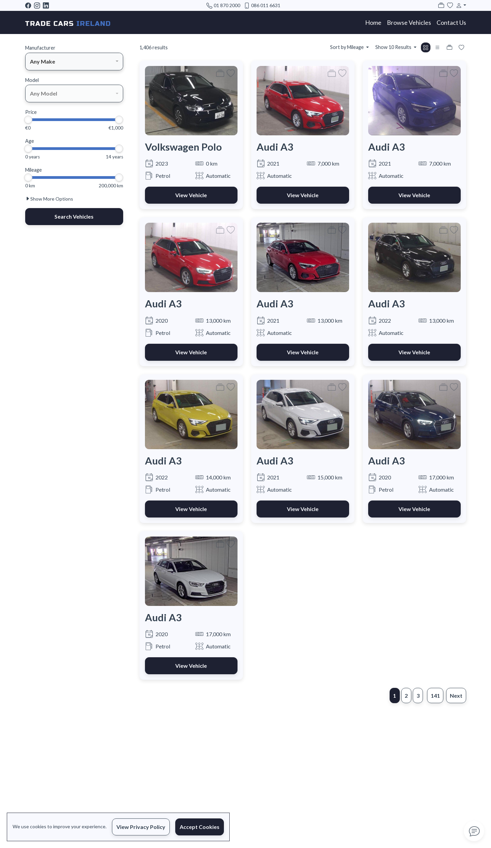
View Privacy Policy (140, 827)
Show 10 (393, 47)
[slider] (28, 120)
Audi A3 (275, 147)
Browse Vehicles (409, 22)
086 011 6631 (265, 5)
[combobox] (74, 61)
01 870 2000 (227, 5)
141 (435, 695)
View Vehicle (191, 195)
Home (373, 22)
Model (32, 80)
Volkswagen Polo (183, 147)
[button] (459, 5)
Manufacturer (40, 48)
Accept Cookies (199, 827)
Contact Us (451, 22)
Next (456, 695)
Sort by (347, 47)
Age (29, 141)
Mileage (33, 170)
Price (31, 112)
